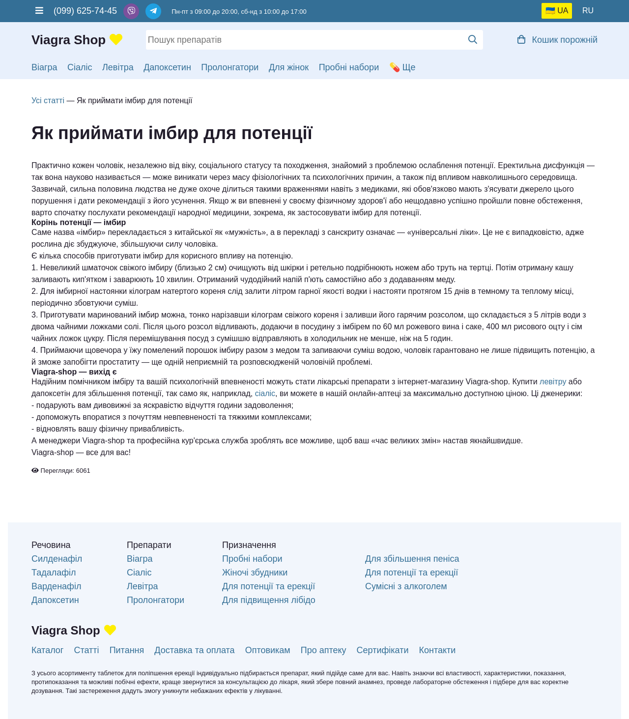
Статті (86, 650)
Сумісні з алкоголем (406, 586)
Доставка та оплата (194, 650)
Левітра (118, 67)
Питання (127, 650)
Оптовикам (267, 650)
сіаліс (265, 393)
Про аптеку (323, 650)
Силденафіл (56, 559)
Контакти (437, 650)
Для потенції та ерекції (268, 586)
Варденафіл (56, 586)
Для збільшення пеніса (412, 559)
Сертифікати (383, 650)
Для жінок (289, 67)
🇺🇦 (550, 10)
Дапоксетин (167, 67)
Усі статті (47, 100)
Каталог (47, 650)
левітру (553, 381)
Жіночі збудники (254, 572)
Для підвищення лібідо (268, 600)
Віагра (44, 67)
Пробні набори (349, 67)
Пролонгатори (229, 67)
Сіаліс (79, 67)
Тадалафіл (53, 572)
